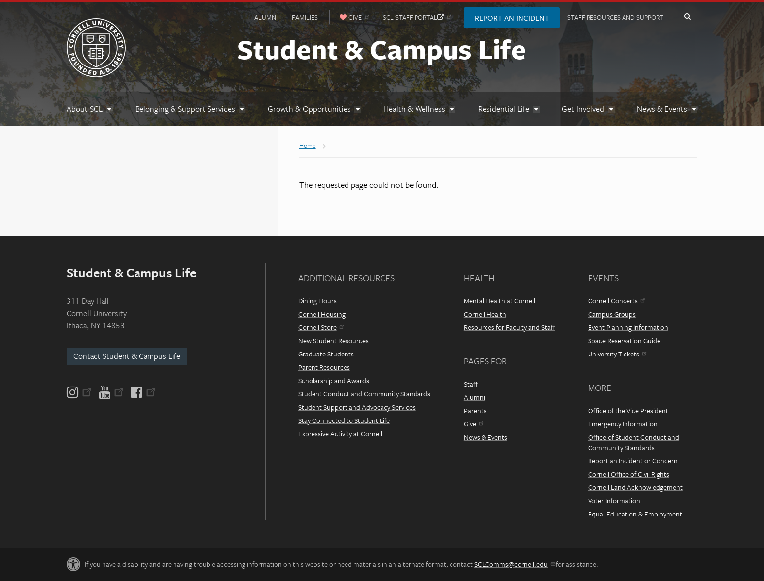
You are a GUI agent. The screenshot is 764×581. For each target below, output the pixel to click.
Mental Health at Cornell (499, 300)
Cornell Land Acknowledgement (635, 487)
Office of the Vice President (628, 410)
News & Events (485, 437)
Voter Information (614, 500)
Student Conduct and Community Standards (364, 393)
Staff (471, 384)
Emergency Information (623, 424)
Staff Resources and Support (615, 17)
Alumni (266, 17)
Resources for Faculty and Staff (509, 327)
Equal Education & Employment (635, 514)
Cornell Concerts (616, 300)
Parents (475, 410)
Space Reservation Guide (624, 340)
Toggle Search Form (687, 16)
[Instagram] (80, 392)
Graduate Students (326, 354)
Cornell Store (321, 327)
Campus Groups (612, 314)
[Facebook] (142, 392)
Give (473, 424)
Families (305, 17)
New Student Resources (333, 340)
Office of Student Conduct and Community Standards (633, 442)
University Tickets (617, 354)
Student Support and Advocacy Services (357, 407)
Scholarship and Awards (333, 380)
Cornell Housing (322, 314)
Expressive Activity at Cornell (340, 433)
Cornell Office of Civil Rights (628, 474)
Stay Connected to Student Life (344, 420)
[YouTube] (111, 392)
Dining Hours (317, 300)
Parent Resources (324, 367)
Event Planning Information (628, 327)
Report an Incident (512, 17)
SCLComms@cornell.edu (514, 564)
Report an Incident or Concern (633, 460)
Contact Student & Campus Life (126, 356)
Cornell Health (485, 314)
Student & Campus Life (381, 49)
